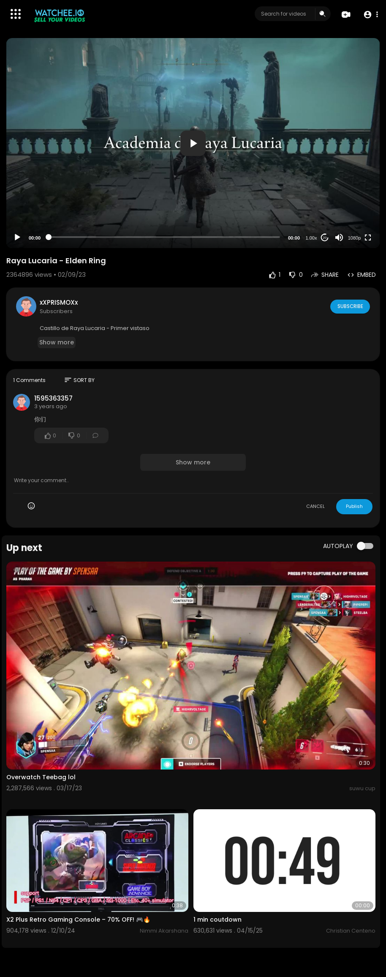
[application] (193, 143)
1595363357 (53, 398)
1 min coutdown (217, 919)
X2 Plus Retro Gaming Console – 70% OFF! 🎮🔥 (78, 919)
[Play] (17, 237)
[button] (370, 14)
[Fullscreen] (368, 237)
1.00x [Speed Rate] (311, 237)
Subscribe (349, 306)
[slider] (164, 237)
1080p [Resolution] (354, 237)
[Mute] (339, 237)
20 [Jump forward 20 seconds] (325, 238)
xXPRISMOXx (59, 302)
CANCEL (315, 506)
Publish (354, 506)
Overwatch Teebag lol (41, 777)
